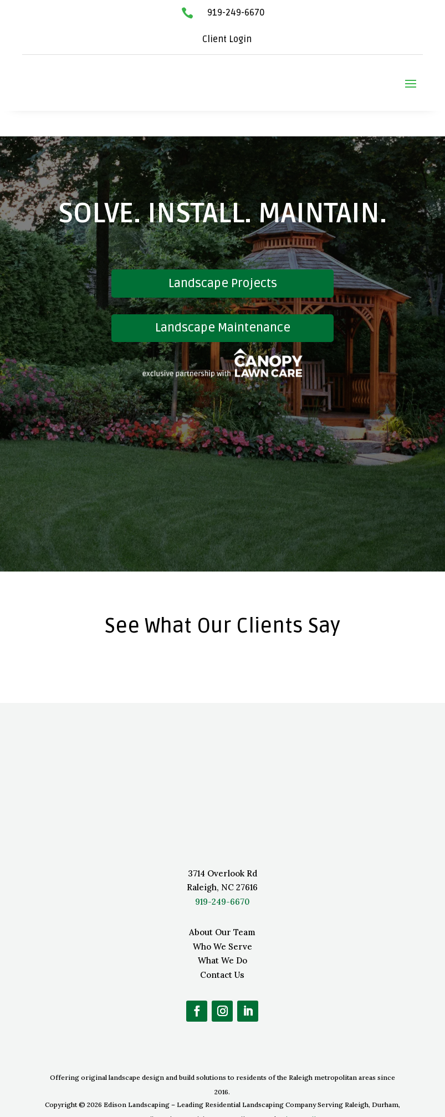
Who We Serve (222, 921)
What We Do (222, 935)
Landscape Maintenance (222, 302)
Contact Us (222, 949)
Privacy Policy (300, 1093)
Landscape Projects (222, 258)
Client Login (227, 39)
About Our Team (222, 906)
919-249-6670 (235, 12)
